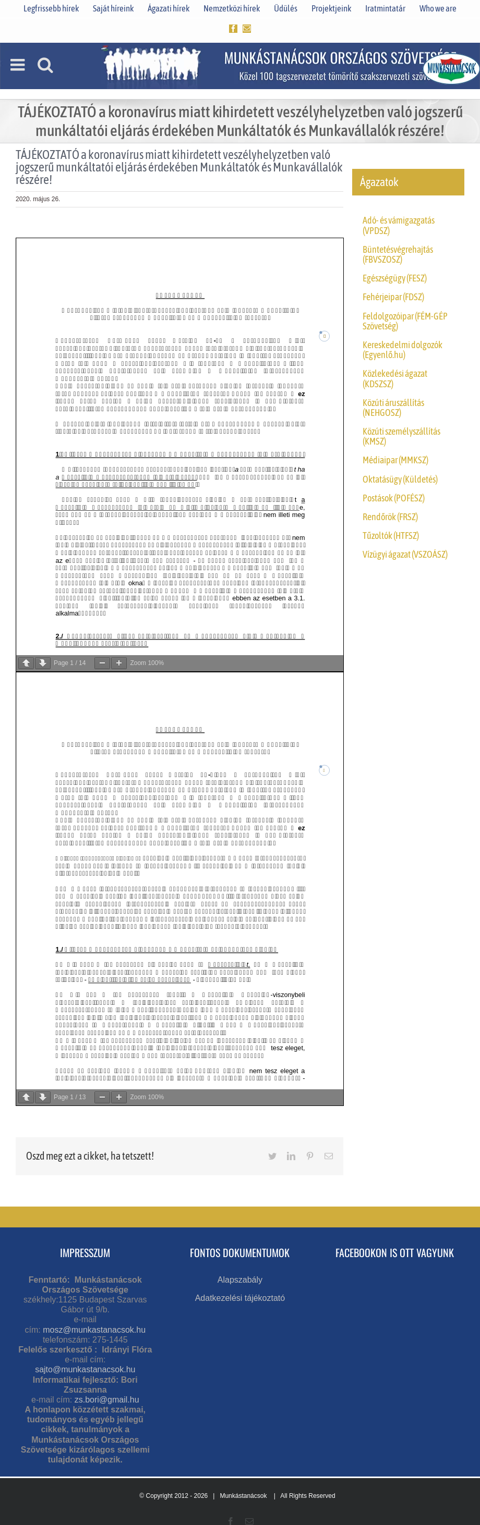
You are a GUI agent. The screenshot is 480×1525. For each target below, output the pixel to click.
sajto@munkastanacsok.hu (85, 1369)
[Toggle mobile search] (45, 64)
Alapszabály (240, 1279)
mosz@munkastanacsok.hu (94, 1329)
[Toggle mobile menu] (18, 64)
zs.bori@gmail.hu (107, 1399)
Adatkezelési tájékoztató (240, 1298)
